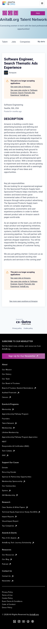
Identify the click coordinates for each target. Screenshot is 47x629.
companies (25, 42)
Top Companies (9, 526)
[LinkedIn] (16, 13)
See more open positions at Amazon (23, 301)
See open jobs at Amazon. (21, 87)
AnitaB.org (34, 614)
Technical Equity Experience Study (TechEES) (21, 512)
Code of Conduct (8, 604)
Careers (6, 397)
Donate (5, 467)
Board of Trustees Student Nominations (19, 388)
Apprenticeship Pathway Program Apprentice (20, 437)
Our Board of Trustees (11, 383)
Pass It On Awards (11, 538)
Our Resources (9, 554)
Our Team (6, 379)
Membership (8, 428)
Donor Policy (7, 607)
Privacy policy (17, 328)
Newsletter (8, 580)
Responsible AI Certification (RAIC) (15, 446)
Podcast (6, 564)
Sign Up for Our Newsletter (23, 355)
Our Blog (7, 559)
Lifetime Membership (10, 432)
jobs (14, 42)
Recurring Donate (9, 472)
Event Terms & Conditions (12, 601)
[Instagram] (5, 13)
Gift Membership (10, 495)
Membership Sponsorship (13, 481)
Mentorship (8, 409)
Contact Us (8, 576)
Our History (6, 374)
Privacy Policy (7, 592)
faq (38, 13)
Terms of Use (7, 595)
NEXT (4, 441)
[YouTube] (23, 621)
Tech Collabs (8, 451)
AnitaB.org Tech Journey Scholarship (18, 542)
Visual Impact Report (10, 521)
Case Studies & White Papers (15, 507)
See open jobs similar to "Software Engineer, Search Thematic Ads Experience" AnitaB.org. (24, 92)
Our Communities (9, 486)
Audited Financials (11, 392)
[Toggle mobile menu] (42, 3)
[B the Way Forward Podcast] (32, 621)
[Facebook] (10, 13)
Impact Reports (9, 516)
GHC (5, 455)
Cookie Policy (7, 598)
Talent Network (9, 423)
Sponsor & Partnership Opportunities (16, 476)
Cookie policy (28, 328)
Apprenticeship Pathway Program (15, 414)
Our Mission (7, 369)
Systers (6, 490)
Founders (6, 418)
